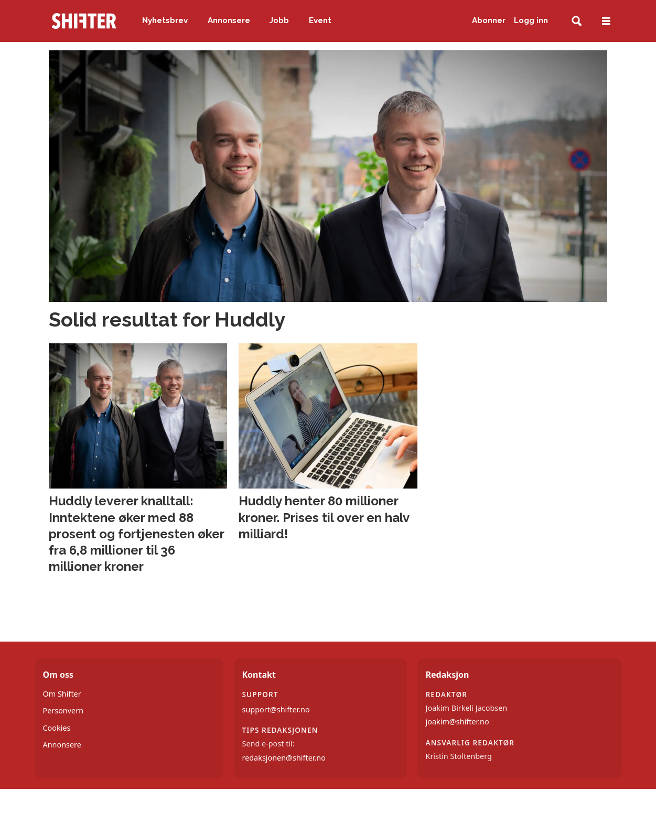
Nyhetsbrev (165, 20)
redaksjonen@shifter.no (284, 758)
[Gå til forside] (83, 21)
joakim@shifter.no (457, 722)
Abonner (489, 20)
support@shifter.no (276, 709)
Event (320, 20)
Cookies (57, 728)
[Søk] (576, 21)
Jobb (279, 20)
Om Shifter (62, 694)
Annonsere (229, 20)
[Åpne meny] (606, 21)
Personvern (63, 710)
